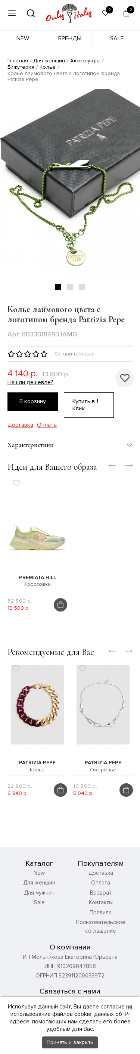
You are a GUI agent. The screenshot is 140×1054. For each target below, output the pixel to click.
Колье (48, 67)
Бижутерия (20, 67)
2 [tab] (70, 286)
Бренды (69, 38)
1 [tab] (58, 286)
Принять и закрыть (70, 1042)
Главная (17, 60)
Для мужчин (39, 892)
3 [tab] (82, 286)
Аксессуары (85, 60)
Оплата (47, 425)
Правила (101, 912)
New (22, 38)
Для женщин (49, 60)
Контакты (101, 902)
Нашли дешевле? (30, 382)
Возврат (101, 892)
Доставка (20, 425)
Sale (117, 38)
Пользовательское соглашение (100, 926)
